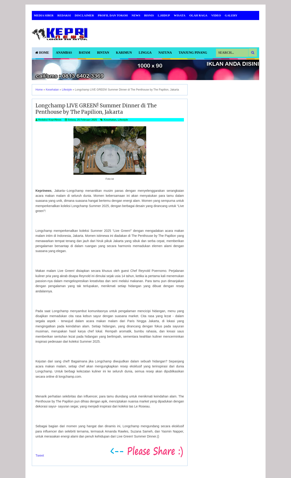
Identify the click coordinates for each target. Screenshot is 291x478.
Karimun (124, 52)
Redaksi (64, 15)
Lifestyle (123, 119)
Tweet (39, 455)
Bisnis (149, 15)
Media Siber (43, 15)
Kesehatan (110, 119)
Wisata (180, 15)
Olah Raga (198, 15)
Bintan (103, 52)
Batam (84, 52)
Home (42, 52)
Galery (231, 15)
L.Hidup (164, 15)
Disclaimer (84, 15)
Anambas (64, 52)
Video (216, 15)
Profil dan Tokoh (113, 15)
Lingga (145, 52)
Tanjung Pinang (193, 52)
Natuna (165, 52)
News (136, 15)
